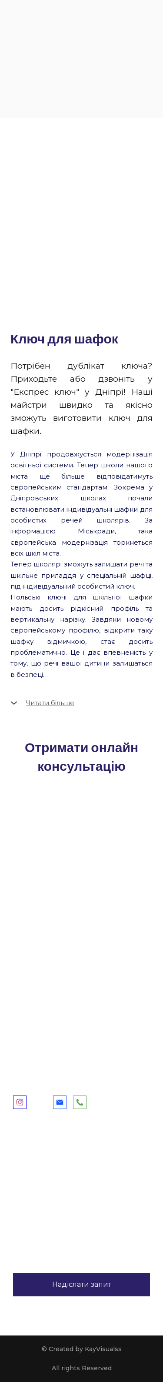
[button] (81, 702)
